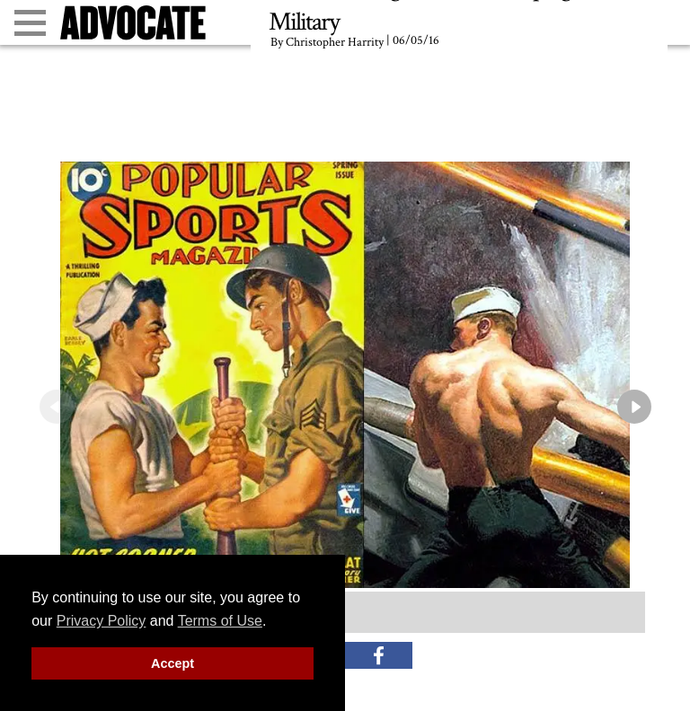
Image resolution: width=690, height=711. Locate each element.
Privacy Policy (101, 620)
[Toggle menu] (30, 22)
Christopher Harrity (335, 42)
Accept (172, 663)
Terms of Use (220, 620)
